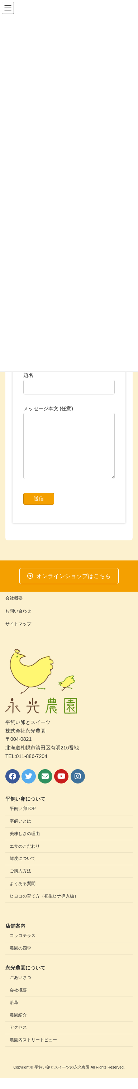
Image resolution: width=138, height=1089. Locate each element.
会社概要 (14, 608)
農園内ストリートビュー (33, 1050)
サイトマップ (18, 634)
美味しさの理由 (25, 844)
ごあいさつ (20, 988)
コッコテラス (22, 946)
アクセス (18, 1038)
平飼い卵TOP (22, 819)
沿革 (14, 1013)
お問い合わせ (18, 621)
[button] (69, 587)
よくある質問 (22, 894)
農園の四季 (20, 958)
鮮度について (22, 869)
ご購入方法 (20, 881)
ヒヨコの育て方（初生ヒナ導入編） (44, 906)
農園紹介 (18, 1025)
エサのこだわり (25, 857)
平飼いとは (20, 831)
